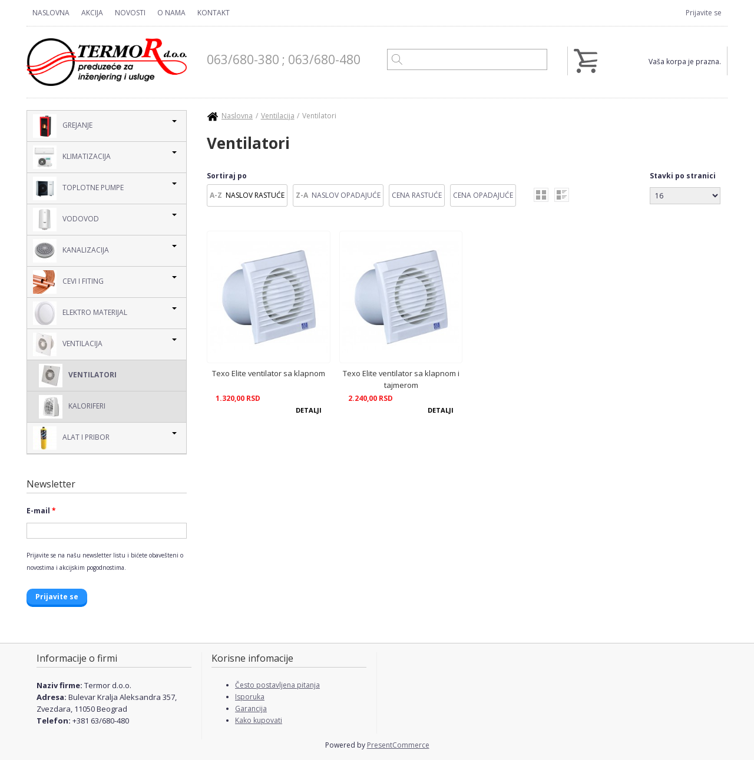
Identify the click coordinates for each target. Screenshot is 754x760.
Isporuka (249, 697)
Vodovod (66, 219)
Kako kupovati (258, 720)
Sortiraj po (227, 176)
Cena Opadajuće (483, 195)
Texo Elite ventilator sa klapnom (268, 373)
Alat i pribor (71, 438)
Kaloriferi (72, 407)
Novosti (130, 13)
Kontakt (213, 13)
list (561, 195)
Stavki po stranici (683, 176)
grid (541, 195)
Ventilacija (67, 344)
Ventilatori (78, 375)
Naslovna (51, 13)
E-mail (41, 511)
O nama (171, 13)
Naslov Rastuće (255, 195)
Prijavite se (704, 13)
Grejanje (62, 126)
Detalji (309, 410)
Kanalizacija (71, 251)
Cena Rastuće (417, 195)
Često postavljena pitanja (277, 685)
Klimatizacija (72, 157)
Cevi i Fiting (68, 282)
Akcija (92, 13)
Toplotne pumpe (78, 188)
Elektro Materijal (80, 313)
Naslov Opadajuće (346, 195)
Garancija (251, 708)
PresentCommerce (398, 745)
